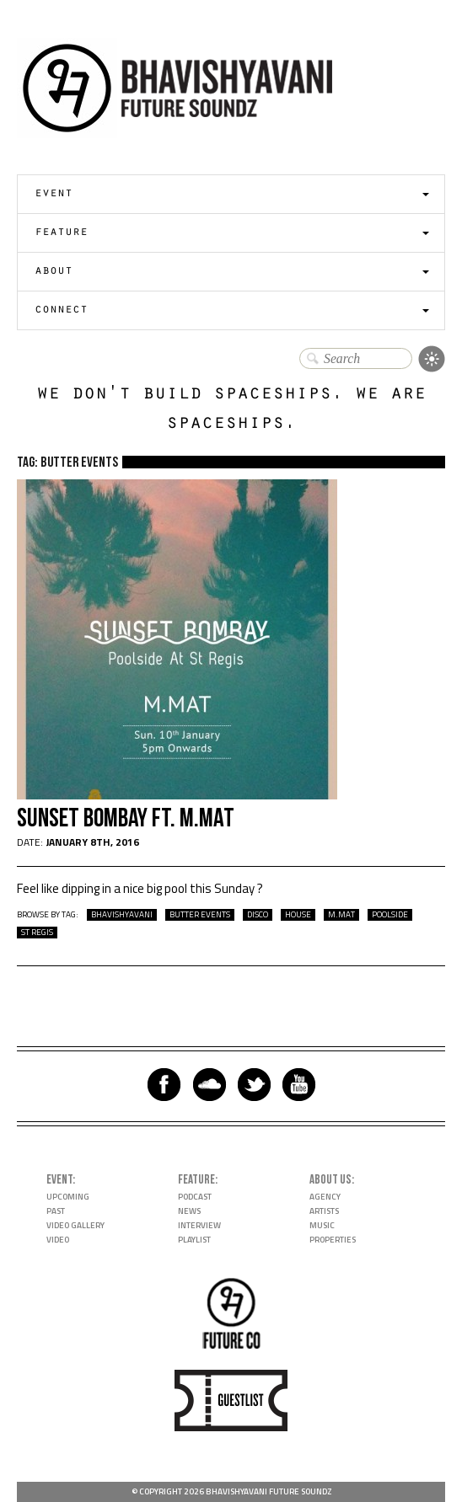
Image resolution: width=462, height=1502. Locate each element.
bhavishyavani (122, 915)
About (54, 271)
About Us (330, 1180)
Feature (61, 233)
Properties (332, 1239)
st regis (37, 932)
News (189, 1211)
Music (322, 1225)
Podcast (195, 1196)
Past (55, 1211)
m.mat (341, 915)
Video (57, 1239)
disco (257, 915)
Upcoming (67, 1196)
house (298, 915)
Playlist (194, 1239)
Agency (325, 1196)
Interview (199, 1225)
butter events (199, 915)
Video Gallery (75, 1225)
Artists (324, 1211)
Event (54, 194)
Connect (61, 310)
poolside (390, 915)
